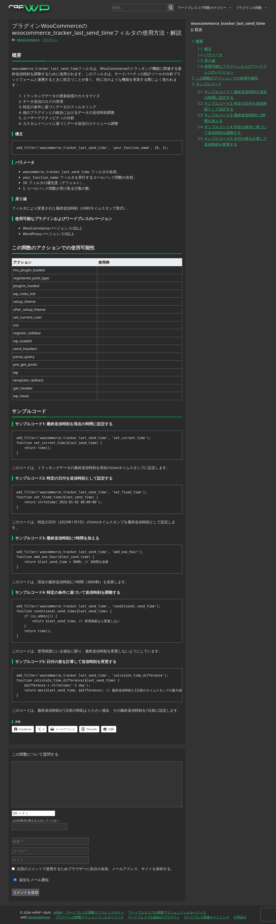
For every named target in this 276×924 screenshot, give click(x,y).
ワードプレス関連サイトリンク (206, 917)
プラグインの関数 (251, 7)
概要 (199, 41)
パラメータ (213, 54)
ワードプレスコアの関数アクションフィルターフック (167, 912)
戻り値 (209, 60)
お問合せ (240, 917)
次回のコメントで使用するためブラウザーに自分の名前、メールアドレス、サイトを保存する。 (95, 868)
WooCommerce (28, 40)
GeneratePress (39, 917)
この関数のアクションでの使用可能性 (227, 78)
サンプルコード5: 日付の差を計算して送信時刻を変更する (235, 141)
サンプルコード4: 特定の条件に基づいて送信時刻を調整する (235, 129)
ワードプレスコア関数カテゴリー (205, 7)
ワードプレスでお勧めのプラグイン (154, 917)
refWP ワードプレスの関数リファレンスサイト (88, 912)
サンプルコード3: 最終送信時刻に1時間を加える (234, 118)
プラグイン (49, 40)
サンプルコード (208, 83)
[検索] (171, 7)
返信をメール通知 (30, 879)
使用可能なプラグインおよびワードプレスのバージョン (235, 69)
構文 (208, 48)
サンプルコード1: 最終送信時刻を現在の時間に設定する (235, 94)
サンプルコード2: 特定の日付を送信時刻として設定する (235, 106)
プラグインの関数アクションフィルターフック (90, 917)
